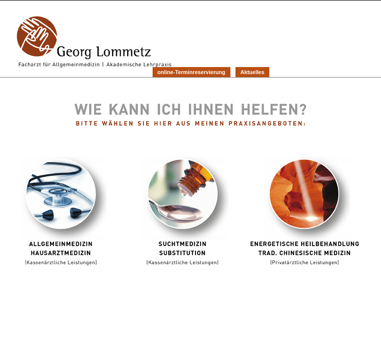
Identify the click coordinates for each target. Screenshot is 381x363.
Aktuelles (252, 72)
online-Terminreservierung (191, 72)
